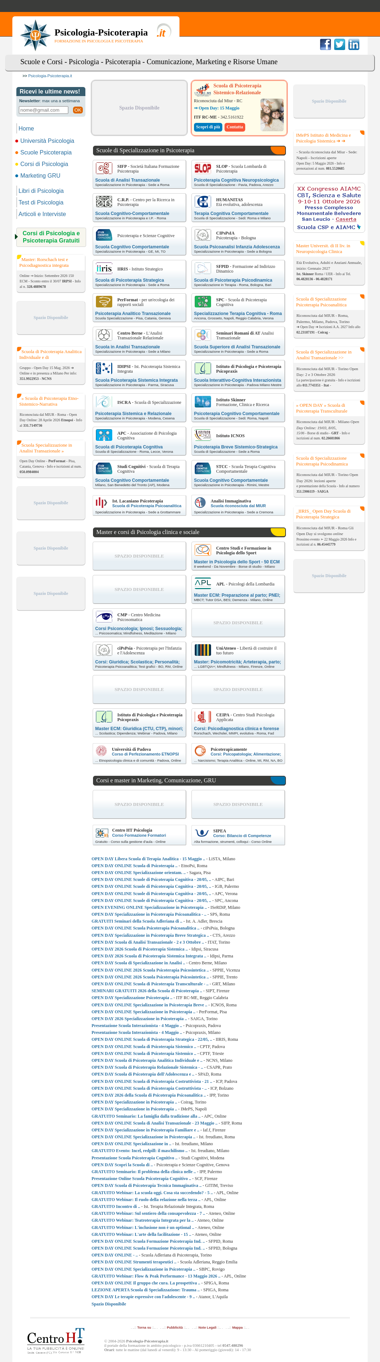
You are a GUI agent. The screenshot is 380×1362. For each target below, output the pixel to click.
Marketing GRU (38, 176)
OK (77, 110)
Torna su (144, 1327)
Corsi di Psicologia (42, 164)
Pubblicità (175, 1327)
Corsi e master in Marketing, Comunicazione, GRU (156, 780)
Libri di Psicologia (41, 191)
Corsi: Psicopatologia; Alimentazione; (246, 754)
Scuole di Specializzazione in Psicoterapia (145, 150)
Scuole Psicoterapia (44, 152)
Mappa (237, 1327)
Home (26, 128)
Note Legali (207, 1327)
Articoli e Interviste (42, 214)
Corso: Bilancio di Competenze (242, 835)
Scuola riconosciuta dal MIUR (238, 506)
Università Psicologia (45, 141)
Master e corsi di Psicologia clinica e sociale (147, 532)
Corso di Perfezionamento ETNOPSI (145, 754)
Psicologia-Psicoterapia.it (50, 76)
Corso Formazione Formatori (139, 835)
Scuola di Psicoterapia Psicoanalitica (146, 506)
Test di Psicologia (41, 202)
